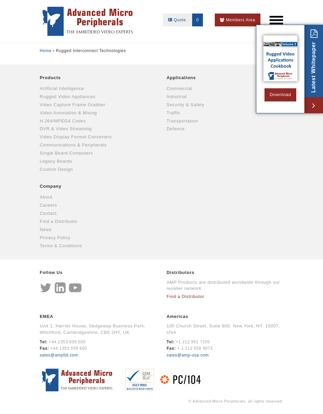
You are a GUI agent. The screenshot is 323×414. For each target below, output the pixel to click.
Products (50, 77)
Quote (185, 20)
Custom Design (56, 169)
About (46, 197)
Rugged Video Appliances (68, 96)
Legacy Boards (56, 161)
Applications (181, 77)
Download (280, 94)
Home (46, 50)
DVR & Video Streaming (66, 128)
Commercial (179, 88)
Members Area (237, 20)
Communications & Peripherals (73, 144)
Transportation (182, 120)
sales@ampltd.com (59, 355)
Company (51, 186)
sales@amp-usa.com (188, 355)
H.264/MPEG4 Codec (63, 120)
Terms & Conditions (61, 245)
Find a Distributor (59, 221)
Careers (48, 205)
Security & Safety (186, 104)
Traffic (173, 112)
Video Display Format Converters (76, 136)
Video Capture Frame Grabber (73, 104)
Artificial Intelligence (62, 88)
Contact (48, 213)
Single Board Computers (66, 153)
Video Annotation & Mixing (68, 112)
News (46, 229)
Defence (176, 128)
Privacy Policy (55, 237)
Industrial (177, 96)
